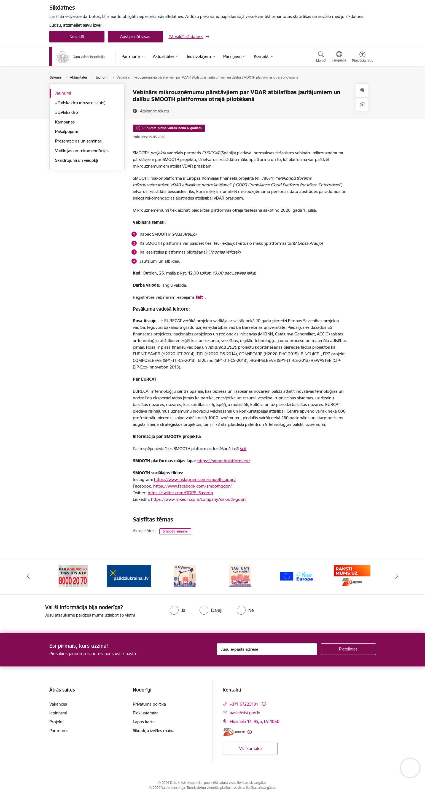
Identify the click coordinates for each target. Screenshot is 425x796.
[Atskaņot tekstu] (154, 110)
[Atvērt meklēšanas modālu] (321, 57)
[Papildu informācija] (264, 704)
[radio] (177, 610)
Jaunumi (63, 93)
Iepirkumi (58, 713)
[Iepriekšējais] (28, 576)
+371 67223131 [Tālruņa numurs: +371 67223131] (244, 704)
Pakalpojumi (66, 131)
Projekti (56, 721)
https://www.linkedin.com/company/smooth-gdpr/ (199, 499)
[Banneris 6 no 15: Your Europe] (352, 576)
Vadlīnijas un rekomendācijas (82, 150)
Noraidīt (76, 36)
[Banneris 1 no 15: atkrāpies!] (73, 576)
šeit (243, 448)
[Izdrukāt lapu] (362, 90)
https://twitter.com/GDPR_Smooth (180, 492)
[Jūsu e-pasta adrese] (267, 649)
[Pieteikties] (348, 649)
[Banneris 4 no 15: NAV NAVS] (240, 576)
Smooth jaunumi (175, 531)
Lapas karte (144, 721)
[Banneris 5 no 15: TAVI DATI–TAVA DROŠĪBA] (296, 576)
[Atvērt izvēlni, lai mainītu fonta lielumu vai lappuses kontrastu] (362, 57)
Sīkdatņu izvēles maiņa (153, 730)
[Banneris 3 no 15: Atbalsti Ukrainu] (185, 576)
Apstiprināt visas (135, 36)
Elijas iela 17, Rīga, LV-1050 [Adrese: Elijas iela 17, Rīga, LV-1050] (254, 721)
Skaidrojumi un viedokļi (76, 160)
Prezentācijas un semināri (78, 141)
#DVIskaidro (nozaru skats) (80, 102)
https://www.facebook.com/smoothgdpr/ (192, 486)
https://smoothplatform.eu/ (223, 460)
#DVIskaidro (66, 112)
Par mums (58, 730)
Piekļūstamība (145, 713)
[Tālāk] (397, 576)
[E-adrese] (234, 731)
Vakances (58, 704)
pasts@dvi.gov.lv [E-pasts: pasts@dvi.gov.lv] (245, 712)
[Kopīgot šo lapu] (362, 104)
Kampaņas (65, 122)
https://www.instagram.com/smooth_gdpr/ (195, 479)
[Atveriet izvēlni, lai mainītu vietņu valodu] (339, 57)
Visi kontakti (250, 748)
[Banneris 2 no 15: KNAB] (129, 576)
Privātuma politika (149, 704)
